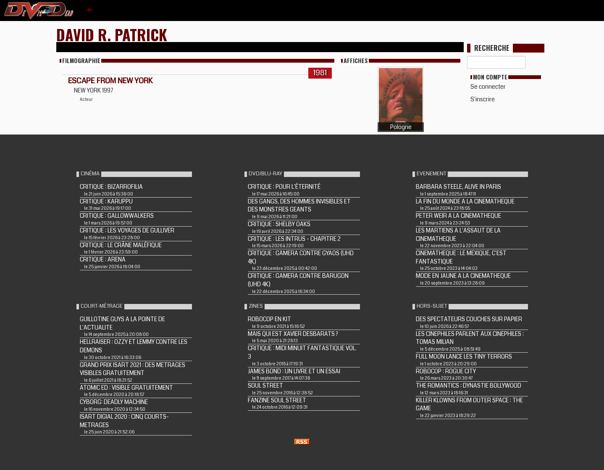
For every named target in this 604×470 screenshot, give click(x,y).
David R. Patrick (111, 34)
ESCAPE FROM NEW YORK (110, 80)
